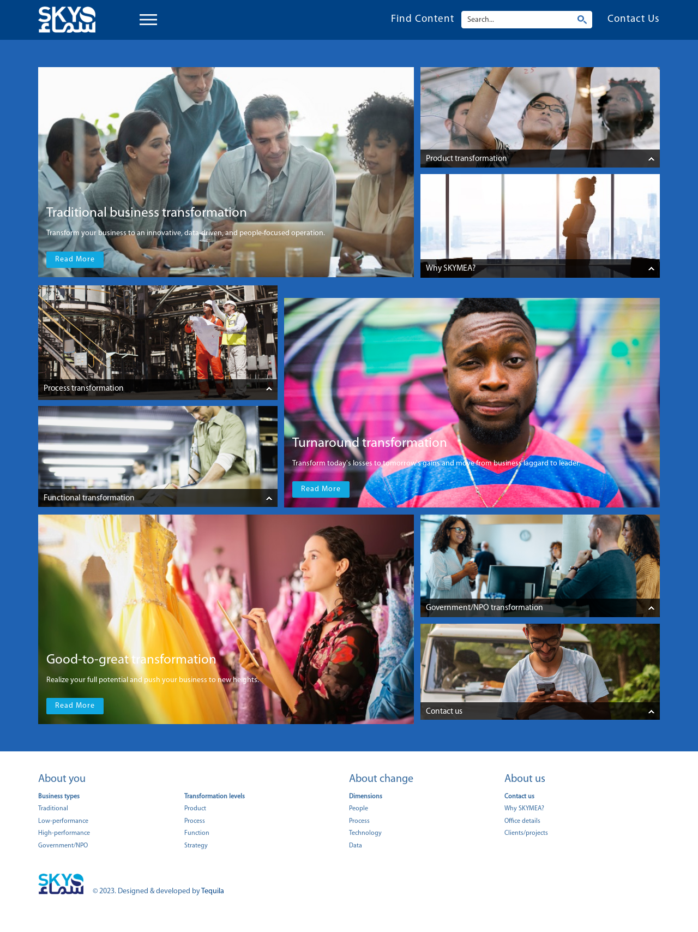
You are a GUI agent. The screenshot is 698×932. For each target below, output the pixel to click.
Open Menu (154, 20)
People (358, 808)
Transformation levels (214, 796)
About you (62, 779)
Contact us (519, 796)
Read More (75, 259)
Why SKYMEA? (524, 808)
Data (355, 846)
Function (196, 833)
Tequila (212, 891)
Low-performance (63, 821)
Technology (365, 833)
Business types (59, 796)
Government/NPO (63, 846)
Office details (522, 821)
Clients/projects (526, 833)
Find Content (422, 19)
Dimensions (365, 796)
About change (381, 779)
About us (524, 779)
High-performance (64, 833)
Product (195, 808)
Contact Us (633, 19)
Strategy (196, 846)
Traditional (53, 808)
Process (194, 821)
